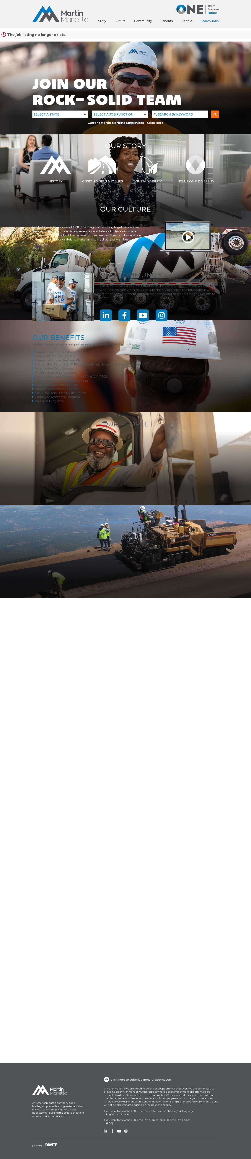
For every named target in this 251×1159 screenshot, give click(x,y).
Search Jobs (210, 21)
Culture (120, 21)
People (186, 21)
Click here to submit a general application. (138, 1079)
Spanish (125, 1114)
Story (102, 21)
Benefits (166, 21)
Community (143, 21)
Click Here (155, 123)
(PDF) (109, 1123)
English (110, 1114)
